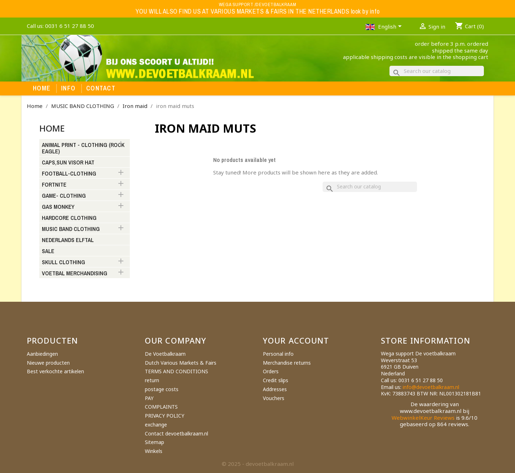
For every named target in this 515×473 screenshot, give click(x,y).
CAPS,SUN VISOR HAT (68, 162)
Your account (296, 340)
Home (41, 88)
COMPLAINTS (161, 406)
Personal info (278, 353)
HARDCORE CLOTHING (69, 218)
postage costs (161, 389)
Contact (101, 88)
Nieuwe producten (48, 362)
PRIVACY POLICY (164, 415)
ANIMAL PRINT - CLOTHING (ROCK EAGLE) (83, 148)
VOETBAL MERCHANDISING (74, 273)
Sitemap (154, 442)
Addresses (275, 389)
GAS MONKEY (58, 207)
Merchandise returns (287, 362)
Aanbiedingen (42, 353)
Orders (271, 371)
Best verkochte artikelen (55, 371)
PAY (149, 398)
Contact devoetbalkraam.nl (176, 433)
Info (68, 88)
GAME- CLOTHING (64, 195)
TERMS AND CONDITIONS (176, 371)
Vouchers (273, 398)
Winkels (153, 451)
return (152, 380)
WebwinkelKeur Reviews (423, 417)
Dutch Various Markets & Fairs (180, 362)
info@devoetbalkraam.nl (431, 387)
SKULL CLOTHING (63, 262)
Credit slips (275, 380)
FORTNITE (54, 184)
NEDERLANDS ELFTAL (68, 240)
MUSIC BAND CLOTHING (71, 229)
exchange (156, 424)
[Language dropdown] (391, 27)
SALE (48, 251)
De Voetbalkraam (165, 353)
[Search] (436, 71)
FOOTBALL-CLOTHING (69, 173)
